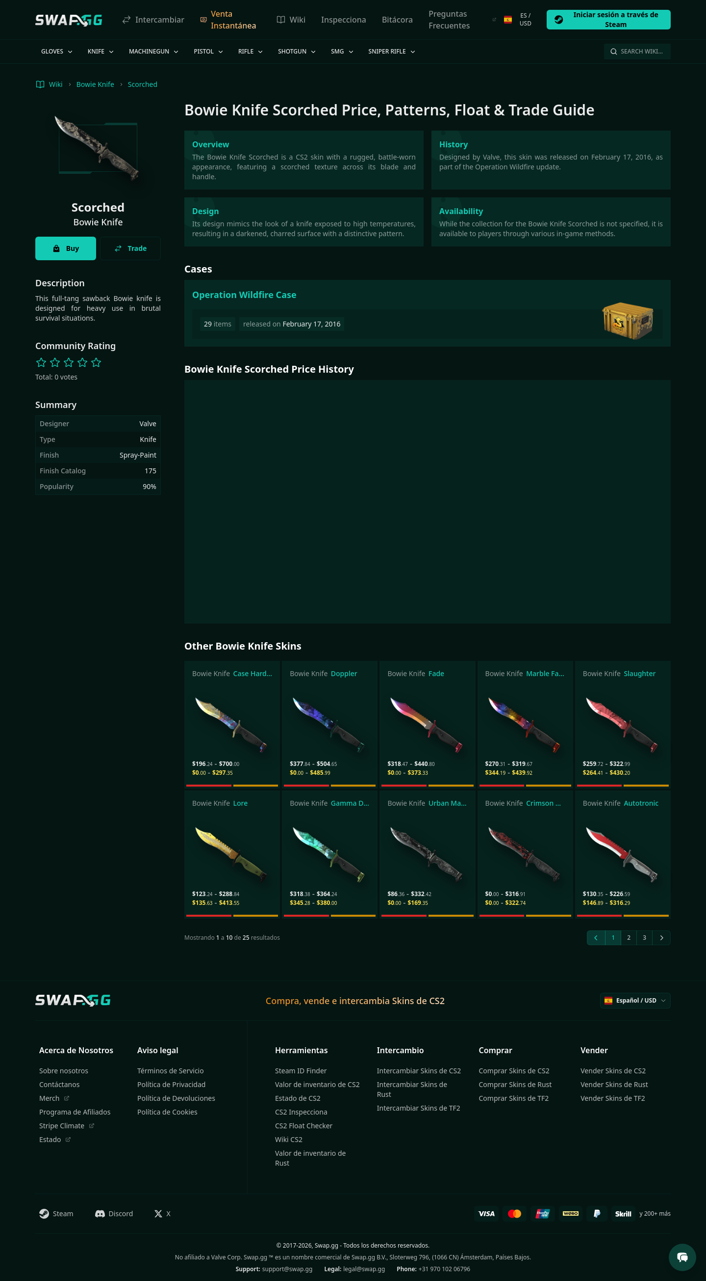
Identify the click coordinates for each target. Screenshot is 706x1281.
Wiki (291, 19)
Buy (65, 248)
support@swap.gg (287, 1269)
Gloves (57, 51)
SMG (342, 51)
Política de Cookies (167, 1112)
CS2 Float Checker (303, 1125)
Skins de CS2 (418, 1001)
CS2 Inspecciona (301, 1112)
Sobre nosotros (63, 1070)
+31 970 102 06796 (444, 1269)
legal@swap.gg (364, 1269)
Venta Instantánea (228, 19)
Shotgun (297, 51)
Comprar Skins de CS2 (514, 1070)
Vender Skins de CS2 (613, 1070)
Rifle (251, 51)
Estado (55, 1139)
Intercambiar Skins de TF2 (418, 1108)
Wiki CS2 (289, 1139)
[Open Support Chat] (682, 1257)
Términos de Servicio (170, 1070)
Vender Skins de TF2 (612, 1098)
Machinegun (154, 51)
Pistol (209, 51)
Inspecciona (343, 19)
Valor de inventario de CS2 (317, 1084)
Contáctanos (59, 1084)
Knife (101, 51)
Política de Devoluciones (176, 1098)
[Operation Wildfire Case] (427, 313)
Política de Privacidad (171, 1084)
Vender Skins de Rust (614, 1084)
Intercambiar (153, 19)
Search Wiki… (636, 51)
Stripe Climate (67, 1125)
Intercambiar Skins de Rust (412, 1089)
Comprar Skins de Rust (515, 1084)
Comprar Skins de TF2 (514, 1098)
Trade (130, 248)
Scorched (142, 84)
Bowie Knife (95, 84)
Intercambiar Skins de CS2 (419, 1070)
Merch (54, 1098)
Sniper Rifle (393, 51)
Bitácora (397, 19)
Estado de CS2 (298, 1098)
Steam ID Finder (301, 1070)
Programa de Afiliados (74, 1112)
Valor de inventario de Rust (310, 1158)
